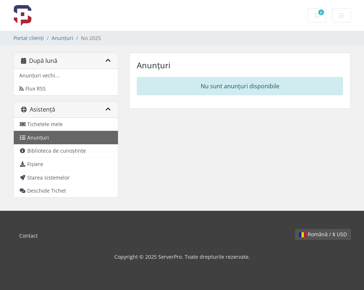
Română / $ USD (323, 234)
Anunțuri (62, 38)
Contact (28, 235)
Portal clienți (28, 38)
